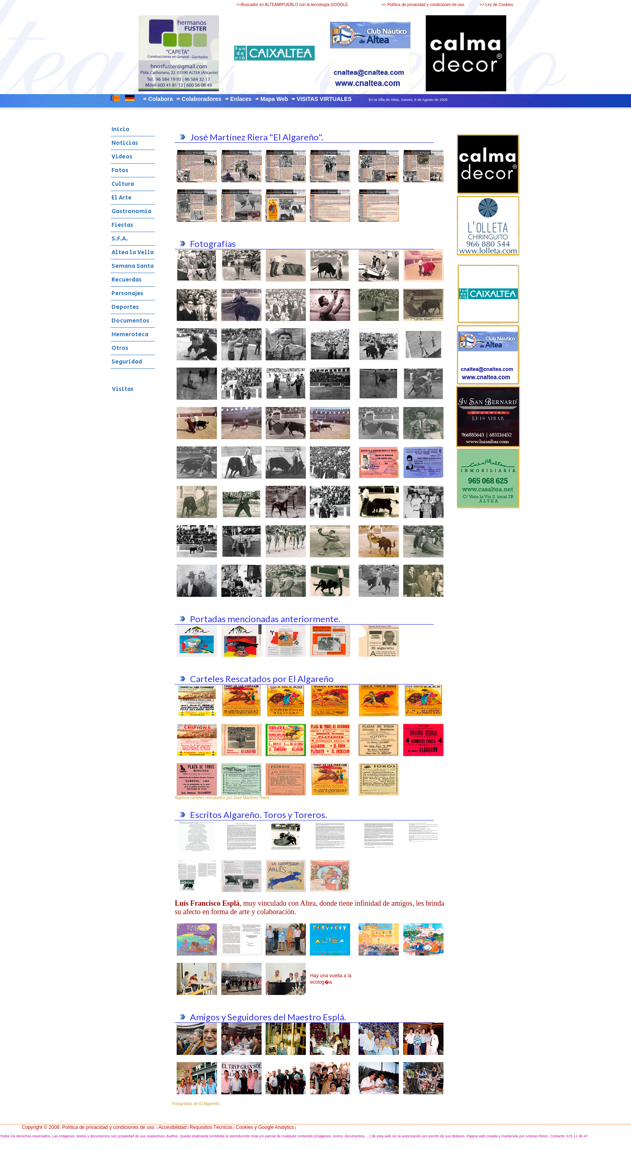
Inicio (120, 129)
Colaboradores (201, 99)
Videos (121, 156)
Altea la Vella (132, 252)
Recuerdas (126, 279)
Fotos (119, 170)
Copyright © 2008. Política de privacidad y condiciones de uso (88, 1127)
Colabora (160, 99)
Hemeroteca (129, 334)
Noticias (124, 143)
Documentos (130, 321)
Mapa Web (274, 99)
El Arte (121, 197)
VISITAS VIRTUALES (324, 99)
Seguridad (126, 362)
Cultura (122, 184)
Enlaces (241, 99)
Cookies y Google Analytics (264, 1127)
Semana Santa (132, 266)
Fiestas (122, 225)
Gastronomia (131, 211)
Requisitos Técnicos (211, 1127)
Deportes (125, 307)
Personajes (127, 293)
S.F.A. (119, 238)
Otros (119, 348)
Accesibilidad (173, 1127)
